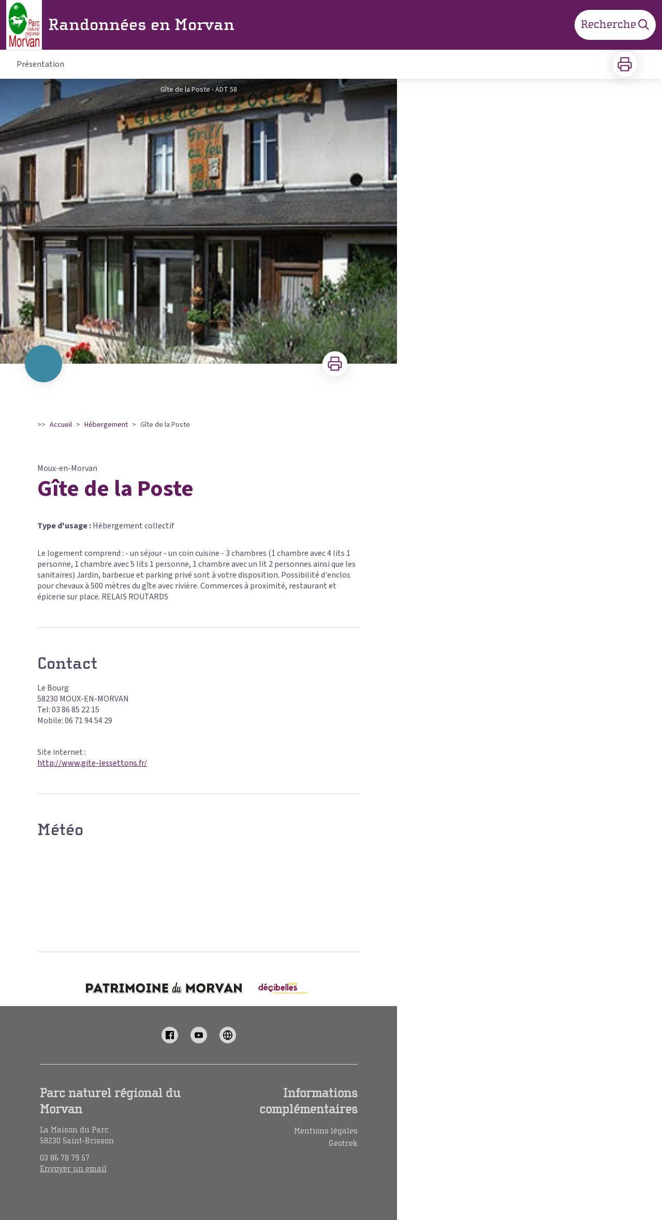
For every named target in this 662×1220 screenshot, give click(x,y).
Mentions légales (326, 1131)
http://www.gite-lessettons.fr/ (92, 763)
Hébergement (106, 425)
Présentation (40, 64)
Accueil (61, 425)
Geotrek (343, 1143)
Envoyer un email (73, 1168)
